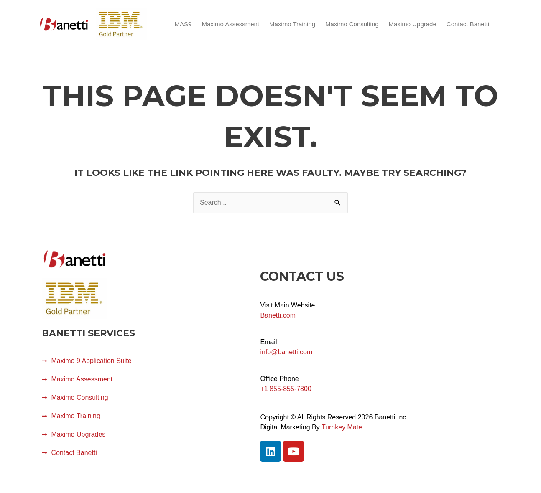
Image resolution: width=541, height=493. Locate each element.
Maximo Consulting (352, 24)
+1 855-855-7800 (285, 388)
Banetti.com (277, 315)
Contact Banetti (468, 24)
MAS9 (183, 24)
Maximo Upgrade (412, 24)
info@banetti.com (286, 352)
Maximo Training (292, 24)
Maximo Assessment (230, 24)
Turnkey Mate (342, 427)
